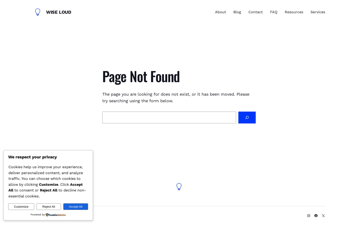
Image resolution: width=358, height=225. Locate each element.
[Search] (247, 117)
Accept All (75, 206)
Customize (21, 206)
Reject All (48, 206)
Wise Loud (58, 12)
